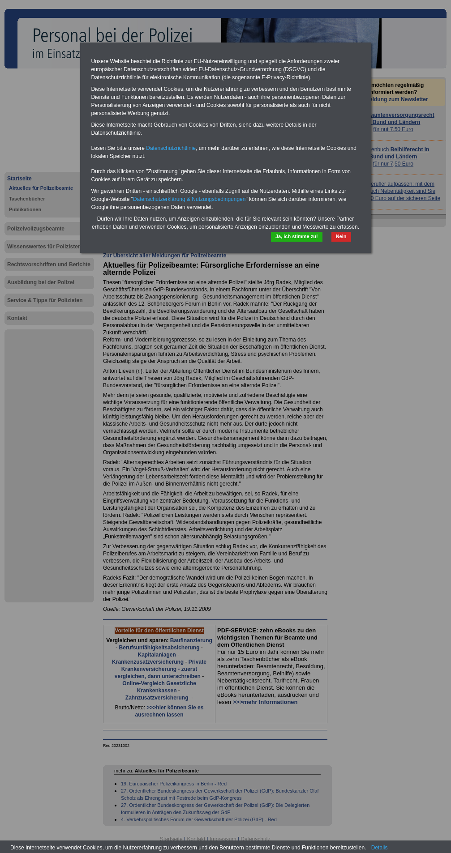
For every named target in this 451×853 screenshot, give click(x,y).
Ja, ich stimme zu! (296, 236)
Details (379, 847)
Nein (341, 236)
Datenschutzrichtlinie (171, 148)
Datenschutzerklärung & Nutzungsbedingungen (189, 199)
